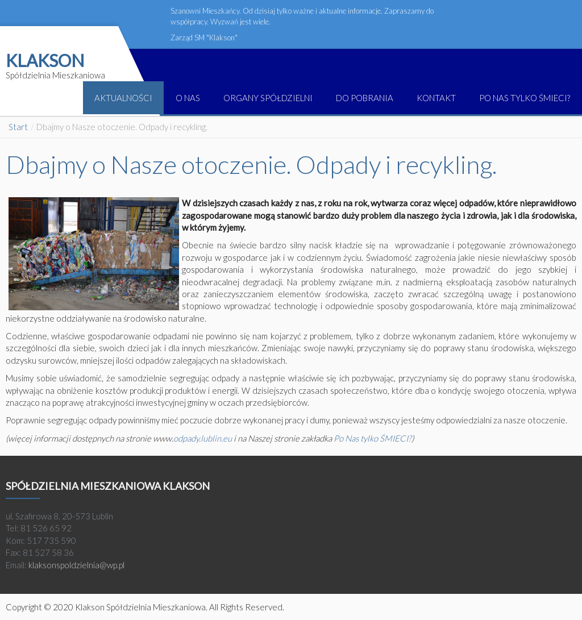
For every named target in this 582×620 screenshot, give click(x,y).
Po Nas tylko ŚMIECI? (372, 438)
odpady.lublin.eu (202, 438)
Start (18, 127)
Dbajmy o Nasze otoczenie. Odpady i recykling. (251, 164)
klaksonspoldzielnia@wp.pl (76, 565)
